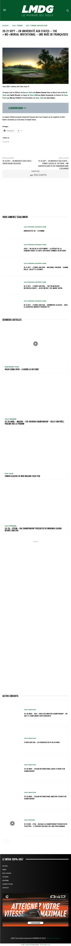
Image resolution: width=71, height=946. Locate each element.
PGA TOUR (9, 473)
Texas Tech (39, 97)
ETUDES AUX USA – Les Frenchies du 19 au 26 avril (42, 742)
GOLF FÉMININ (17, 25)
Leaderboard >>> (17, 108)
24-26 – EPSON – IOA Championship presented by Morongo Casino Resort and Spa (33, 529)
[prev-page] (3, 841)
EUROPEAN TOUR (12, 367)
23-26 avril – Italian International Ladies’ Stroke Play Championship (44, 769)
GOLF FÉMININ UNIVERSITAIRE (37, 25)
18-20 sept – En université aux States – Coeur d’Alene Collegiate (17, 162)
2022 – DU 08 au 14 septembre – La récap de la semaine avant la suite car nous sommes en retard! (45, 249)
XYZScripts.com (45, 945)
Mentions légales (53, 938)
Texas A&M (34, 95)
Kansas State (28, 92)
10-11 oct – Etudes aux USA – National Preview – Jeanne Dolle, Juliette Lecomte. (46, 268)
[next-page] (7, 841)
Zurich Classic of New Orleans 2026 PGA (22, 476)
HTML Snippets (26, 945)
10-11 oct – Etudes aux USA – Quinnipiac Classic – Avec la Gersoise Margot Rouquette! (46, 306)
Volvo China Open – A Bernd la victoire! (22, 369)
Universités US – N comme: (34, 230)
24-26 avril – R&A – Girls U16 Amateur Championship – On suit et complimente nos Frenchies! (45, 714)
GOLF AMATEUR (30, 709)
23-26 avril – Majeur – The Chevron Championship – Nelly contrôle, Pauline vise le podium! (34, 422)
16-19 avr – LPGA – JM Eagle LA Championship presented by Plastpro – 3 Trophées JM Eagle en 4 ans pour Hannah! (45, 825)
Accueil (5, 25)
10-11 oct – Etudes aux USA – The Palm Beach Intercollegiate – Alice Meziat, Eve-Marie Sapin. (43, 287)
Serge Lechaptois (40, 174)
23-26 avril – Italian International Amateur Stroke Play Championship (45, 797)
